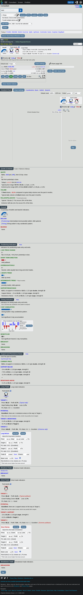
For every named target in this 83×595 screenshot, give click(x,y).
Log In (9, 590)
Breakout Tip (4, 470)
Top (73, 147)
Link (14, 71)
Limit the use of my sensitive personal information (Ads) (15, 581)
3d (7, 77)
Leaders (34, 15)
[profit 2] (19, 448)
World (20, 32)
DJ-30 (40, 15)
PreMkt (8, 32)
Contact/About (60, 590)
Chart (5, 28)
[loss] (26, 439)
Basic (36, 90)
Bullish (42, 90)
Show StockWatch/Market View (13, 36)
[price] (8, 439)
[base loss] (10, 458)
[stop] (17, 439)
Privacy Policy (13, 578)
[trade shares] (26, 454)
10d (15, 77)
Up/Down (36, 32)
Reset (23, 433)
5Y (24, 77)
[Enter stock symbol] (10, 10)
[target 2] (10, 448)
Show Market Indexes (10, 84)
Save (15, 454)
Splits (30, 32)
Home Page (4, 590)
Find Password (73, 590)
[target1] (10, 443)
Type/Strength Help (6, 359)
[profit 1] (19, 443)
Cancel (67, 590)
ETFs (28, 15)
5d (11, 77)
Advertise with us (28, 578)
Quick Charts (50, 590)
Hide (20, 245)
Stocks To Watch (27, 590)
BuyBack (61, 32)
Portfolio (27, 2)
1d (3, 77)
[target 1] (10, 536)
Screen (20, 2)
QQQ (45, 15)
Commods (43, 32)
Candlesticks (30, 90)
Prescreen (43, 590)
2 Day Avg (29, 326)
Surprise (55, 32)
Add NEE (5, 24)
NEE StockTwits (59, 71)
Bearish (47, 90)
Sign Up (70, 2)
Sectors (22, 15)
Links (50, 71)
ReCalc (15, 433)
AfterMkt (14, 32)
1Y (20, 77)
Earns (49, 32)
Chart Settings (40, 64)
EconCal (25, 32)
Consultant (12, 2)
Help (55, 590)
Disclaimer (20, 578)
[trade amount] (9, 454)
